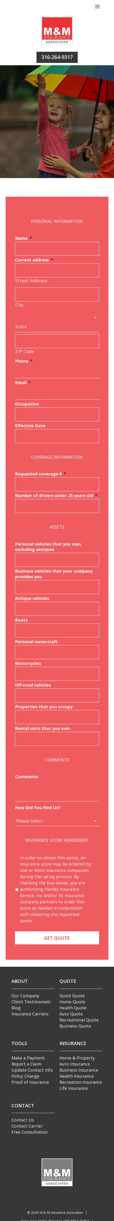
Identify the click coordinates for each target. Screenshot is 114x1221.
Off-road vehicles (33, 685)
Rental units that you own (42, 728)
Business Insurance (78, 1070)
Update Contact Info (32, 1070)
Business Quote (75, 1026)
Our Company (25, 995)
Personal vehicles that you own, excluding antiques (48, 546)
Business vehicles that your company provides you (53, 573)
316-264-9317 (57, 57)
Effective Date (30, 425)
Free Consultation (29, 1132)
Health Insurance (76, 1076)
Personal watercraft (36, 641)
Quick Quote (72, 995)
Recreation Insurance (80, 1082)
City (19, 305)
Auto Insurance (74, 1064)
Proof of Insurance (30, 1082)
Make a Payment (28, 1058)
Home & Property (77, 1058)
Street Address (31, 280)
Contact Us (22, 1120)
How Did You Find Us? (37, 807)
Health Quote (73, 1008)
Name (23, 238)
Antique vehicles (32, 598)
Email (23, 382)
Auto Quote (71, 1014)
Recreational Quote (79, 1020)
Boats (21, 620)
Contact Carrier (27, 1126)
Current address (34, 260)
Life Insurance (73, 1088)
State (21, 326)
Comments (26, 776)
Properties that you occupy (44, 706)
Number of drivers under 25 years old (56, 495)
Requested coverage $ (40, 474)
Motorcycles (28, 663)
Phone (24, 361)
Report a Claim (26, 1064)
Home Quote (72, 1001)
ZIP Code (24, 351)
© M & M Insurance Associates (55, 1212)
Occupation (27, 404)
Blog (16, 1008)
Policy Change (25, 1076)
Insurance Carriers (29, 1014)
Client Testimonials (31, 1001)
